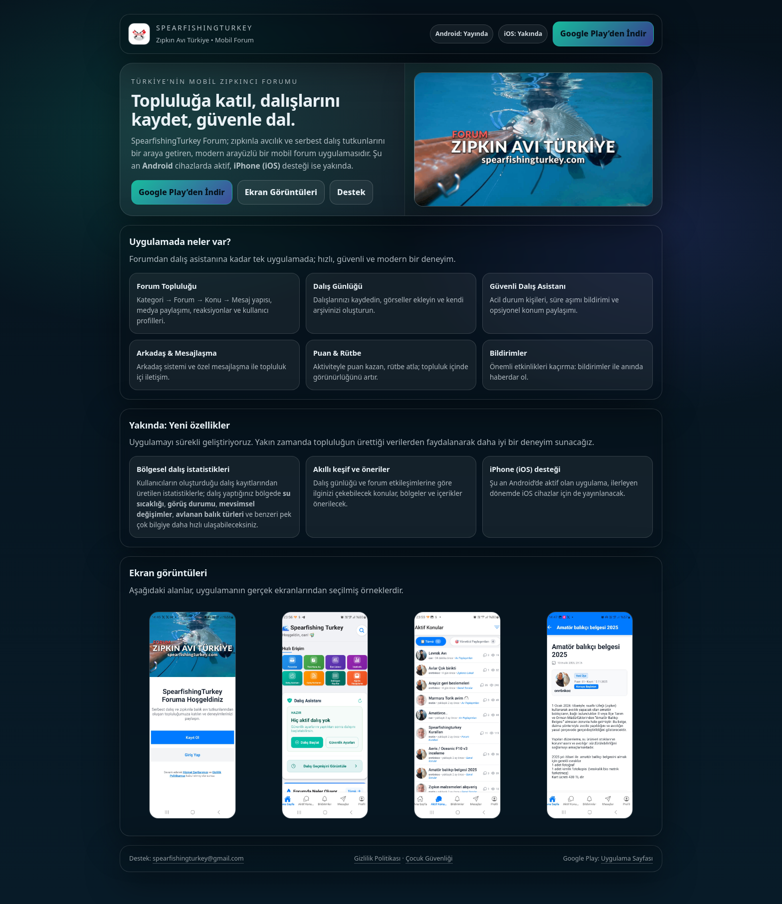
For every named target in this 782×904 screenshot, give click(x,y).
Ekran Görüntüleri (281, 192)
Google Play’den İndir (603, 33)
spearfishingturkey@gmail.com (198, 858)
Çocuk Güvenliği (428, 858)
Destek (351, 192)
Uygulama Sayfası (627, 858)
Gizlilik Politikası (377, 858)
